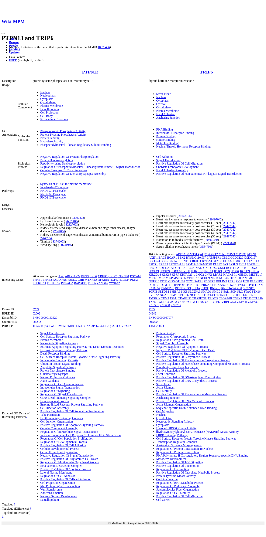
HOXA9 (154, 271)
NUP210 (154, 281)
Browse (14, 42)
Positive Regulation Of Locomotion (177, 465)
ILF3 (200, 271)
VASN (181, 301)
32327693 (72, 224)
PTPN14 (251, 284)
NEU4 (214, 278)
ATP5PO (240, 254)
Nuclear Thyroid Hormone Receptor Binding (183, 146)
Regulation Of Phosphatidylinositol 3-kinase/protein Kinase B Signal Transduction (90, 166)
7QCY (119, 326)
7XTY (128, 326)
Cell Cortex (163, 499)
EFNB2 (47, 279)
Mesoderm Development (171, 459)
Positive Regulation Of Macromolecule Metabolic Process (191, 394)
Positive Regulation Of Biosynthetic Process (183, 357)
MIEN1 (153, 278)
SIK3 (184, 291)
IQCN (226, 271)
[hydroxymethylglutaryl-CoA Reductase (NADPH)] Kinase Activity (197, 431)
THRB (230, 295)
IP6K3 (218, 271)
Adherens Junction (51, 493)
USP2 (173, 301)
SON (233, 291)
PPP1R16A (194, 284)
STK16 (256, 291)
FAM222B (205, 264)
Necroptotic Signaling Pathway (59, 343)
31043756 (184, 216)
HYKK (185, 271)
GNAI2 (197, 267)
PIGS (239, 281)
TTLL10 (257, 298)
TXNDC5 (163, 301)
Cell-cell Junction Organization (59, 452)
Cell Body (46, 115)
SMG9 (216, 291)
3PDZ (95, 326)
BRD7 (93, 276)
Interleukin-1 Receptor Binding (175, 132)
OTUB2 (180, 281)
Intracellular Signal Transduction (60, 387)
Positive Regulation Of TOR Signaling (179, 462)
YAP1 (208, 301)
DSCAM (135, 276)
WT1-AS (198, 301)
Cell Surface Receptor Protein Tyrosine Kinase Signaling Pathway (80, 357)
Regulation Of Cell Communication (62, 384)
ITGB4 (235, 271)
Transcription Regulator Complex (176, 442)
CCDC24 (154, 261)
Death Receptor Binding (55, 353)
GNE (206, 267)
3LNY (87, 326)
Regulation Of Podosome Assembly (177, 486)
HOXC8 (176, 271)
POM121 (154, 284)
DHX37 (228, 261)
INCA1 (208, 271)
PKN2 (134, 279)
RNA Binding (164, 129)
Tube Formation (50, 414)
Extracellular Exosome (54, 119)
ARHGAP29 (73, 276)
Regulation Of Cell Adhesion (57, 476)
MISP (169, 278)
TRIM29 (213, 298)
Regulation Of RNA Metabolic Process (179, 482)
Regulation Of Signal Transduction (61, 394)
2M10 (70, 326)
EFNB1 (37, 279)
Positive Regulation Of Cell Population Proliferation (72, 411)
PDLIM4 (124, 279)
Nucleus (45, 92)
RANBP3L (167, 288)
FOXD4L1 (253, 264)
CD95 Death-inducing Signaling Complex (65, 397)
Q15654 (153, 321)
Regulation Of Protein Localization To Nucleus (184, 448)
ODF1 (164, 281)
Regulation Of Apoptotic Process (176, 336)
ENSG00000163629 (45, 317)
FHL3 (242, 264)
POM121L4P (169, 284)
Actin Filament (165, 387)
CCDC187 (250, 257)
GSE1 (221, 267)
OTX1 (190, 281)
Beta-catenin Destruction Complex (61, 465)
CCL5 (164, 261)
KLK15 (166, 274)
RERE (179, 288)
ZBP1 (225, 301)
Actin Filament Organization (173, 404)
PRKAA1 (207, 284)
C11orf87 (200, 257)
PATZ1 (198, 281)
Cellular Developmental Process (59, 448)
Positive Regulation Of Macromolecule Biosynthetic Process (193, 360)
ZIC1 (233, 301)
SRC (240, 291)
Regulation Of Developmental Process (63, 442)
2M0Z (62, 326)
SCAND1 (249, 288)
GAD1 (160, 267)
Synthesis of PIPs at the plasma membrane (66, 183)
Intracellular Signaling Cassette (59, 360)
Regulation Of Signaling (55, 391)
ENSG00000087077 (161, 317)
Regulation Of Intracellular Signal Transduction (69, 431)
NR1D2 (239, 278)
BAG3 (162, 257)
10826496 (104, 47)
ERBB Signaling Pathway (172, 435)
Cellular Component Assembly (59, 428)
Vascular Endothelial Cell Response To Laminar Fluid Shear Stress (80, 435)
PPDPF (181, 284)
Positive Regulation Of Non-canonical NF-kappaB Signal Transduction (199, 173)
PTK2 (229, 284)
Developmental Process (54, 401)
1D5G (36, 326)
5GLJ (102, 326)
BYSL (190, 257)
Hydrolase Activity (51, 141)
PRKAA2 (220, 284)
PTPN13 (90, 72)
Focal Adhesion (165, 114)
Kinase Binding (165, 139)
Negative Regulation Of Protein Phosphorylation (69, 156)
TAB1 (174, 295)
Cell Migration (165, 411)
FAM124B (192, 264)
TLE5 (244, 295)
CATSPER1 (214, 257)
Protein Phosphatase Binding (57, 370)
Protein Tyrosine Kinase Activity (176, 476)
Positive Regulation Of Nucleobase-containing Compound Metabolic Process (203, 363)
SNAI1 (225, 291)
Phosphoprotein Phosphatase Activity (62, 131)
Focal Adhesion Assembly (172, 170)
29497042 (216, 219)
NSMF (248, 278)
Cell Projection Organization (57, 482)
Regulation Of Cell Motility (173, 493)
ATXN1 (251, 254)
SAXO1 (237, 288)
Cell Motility (164, 391)
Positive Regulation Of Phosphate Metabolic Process (188, 472)
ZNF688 (165, 305)
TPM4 (174, 298)
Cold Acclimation (167, 479)
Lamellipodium (49, 109)
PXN (260, 284)
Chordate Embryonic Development (177, 166)
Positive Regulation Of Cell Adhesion (63, 445)
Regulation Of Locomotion (172, 469)
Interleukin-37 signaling (54, 187)
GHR (81, 279)
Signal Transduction (168, 160)
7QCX (111, 326)
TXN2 (152, 301)
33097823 (78, 217)
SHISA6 (175, 291)
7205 (152, 309)
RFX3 (187, 288)
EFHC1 (257, 261)
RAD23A (154, 288)
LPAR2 (217, 274)
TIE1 (237, 295)
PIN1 (246, 281)
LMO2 (200, 274)
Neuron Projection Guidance (57, 377)
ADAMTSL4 (191, 254)
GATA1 (169, 267)
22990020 (229, 243)
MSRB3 (178, 278)
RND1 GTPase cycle (53, 197)
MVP (187, 278)
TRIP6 (206, 72)
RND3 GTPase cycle (53, 190)
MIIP (162, 278)
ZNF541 (242, 301)
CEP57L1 (175, 261)
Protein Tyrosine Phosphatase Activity (63, 134)
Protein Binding (50, 138)
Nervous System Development (58, 496)
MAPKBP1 (230, 274)
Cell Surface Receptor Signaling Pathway (65, 336)
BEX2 (181, 257)
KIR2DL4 (155, 274)
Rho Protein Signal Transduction (60, 486)
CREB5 (194, 261)
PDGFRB (209, 281)
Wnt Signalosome (51, 489)
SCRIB (153, 291)
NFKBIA (103, 279)
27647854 (59, 231)
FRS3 (152, 267)
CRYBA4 (206, 261)
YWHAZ (114, 283)
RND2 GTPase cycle (53, 194)
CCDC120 (236, 257)
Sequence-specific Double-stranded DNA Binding (186, 408)
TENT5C (219, 295)
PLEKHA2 (53, 283)
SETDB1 (163, 291)
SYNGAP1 (163, 295)
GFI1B (179, 267)
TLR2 (252, 295)
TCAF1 (198, 295)
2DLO (160, 326)
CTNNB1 (123, 276)
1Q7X (44, 326)
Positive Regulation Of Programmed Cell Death (69, 459)
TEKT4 (208, 295)
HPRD (13, 60)
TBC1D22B (185, 295)
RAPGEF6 (80, 283)
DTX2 (248, 261)
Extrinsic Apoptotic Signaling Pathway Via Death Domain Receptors (82, 346)
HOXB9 (165, 271)
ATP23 (230, 254)
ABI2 (179, 254)
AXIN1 (153, 257)
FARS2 (217, 264)
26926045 (72, 221)
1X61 (152, 326)
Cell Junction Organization (56, 421)
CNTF (185, 261)
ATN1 (222, 254)
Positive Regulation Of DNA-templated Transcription (188, 377)
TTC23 (247, 298)
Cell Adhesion (164, 156)
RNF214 (226, 288)
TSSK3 (237, 298)
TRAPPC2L (199, 298)
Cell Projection (49, 112)
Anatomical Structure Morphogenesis (179, 445)
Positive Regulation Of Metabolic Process (181, 370)
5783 (36, 309)
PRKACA (67, 283)
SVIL (152, 295)
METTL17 (255, 274)
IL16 (194, 271)
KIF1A (254, 271)
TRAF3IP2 (185, 298)
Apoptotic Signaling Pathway (58, 367)
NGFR (114, 279)
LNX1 (208, 274)
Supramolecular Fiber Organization (177, 489)
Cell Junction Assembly (54, 408)
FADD (57, 279)
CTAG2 (217, 261)
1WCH (53, 326)
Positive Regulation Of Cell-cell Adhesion (65, 479)
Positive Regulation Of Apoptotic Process (65, 469)
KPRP (175, 274)
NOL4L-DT (226, 278)
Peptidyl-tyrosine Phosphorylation (177, 367)
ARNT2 (213, 254)
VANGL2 (102, 283)
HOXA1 (253, 267)
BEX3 (85, 276)
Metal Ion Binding (167, 143)
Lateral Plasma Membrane (56, 472)
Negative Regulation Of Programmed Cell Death (185, 350)
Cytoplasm (46, 98)
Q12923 (38, 321)
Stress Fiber (163, 93)
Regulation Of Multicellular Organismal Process (69, 462)
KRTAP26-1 (187, 274)
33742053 (59, 241)
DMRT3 (238, 261)
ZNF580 (253, 301)
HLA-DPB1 (240, 267)
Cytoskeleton (48, 102)
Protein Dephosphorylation (56, 160)
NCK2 (195, 278)
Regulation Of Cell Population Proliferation (66, 438)
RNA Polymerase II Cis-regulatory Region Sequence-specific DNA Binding (202, 455)
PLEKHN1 (257, 281)
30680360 (212, 239)
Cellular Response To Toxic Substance (63, 170)
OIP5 (171, 281)
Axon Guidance (49, 380)
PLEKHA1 (39, 283)
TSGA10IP (225, 298)
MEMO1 (243, 274)
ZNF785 (176, 305)
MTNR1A (91, 279)
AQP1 (204, 254)
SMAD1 (206, 291)
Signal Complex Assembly (172, 343)
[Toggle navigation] (3, 33)
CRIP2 (113, 276)
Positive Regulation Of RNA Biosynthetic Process (186, 380)
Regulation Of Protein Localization (177, 452)
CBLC (226, 257)
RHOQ (205, 288)
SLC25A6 (194, 291)
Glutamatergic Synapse (54, 374)
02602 (36, 313)
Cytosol (161, 104)
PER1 (231, 281)
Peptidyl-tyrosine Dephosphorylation (62, 163)
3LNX (78, 326)
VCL (189, 301)
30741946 (66, 244)
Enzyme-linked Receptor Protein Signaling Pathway (71, 404)
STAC (247, 291)
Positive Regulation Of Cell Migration (179, 163)
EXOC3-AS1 (177, 264)
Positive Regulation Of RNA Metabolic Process (185, 401)
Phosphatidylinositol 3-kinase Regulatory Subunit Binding (75, 144)
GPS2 (213, 267)
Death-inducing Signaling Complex (61, 418)
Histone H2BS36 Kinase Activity (176, 428)
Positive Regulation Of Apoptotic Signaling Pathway (72, 425)
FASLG (72, 279)
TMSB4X (155, 298)
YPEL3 (216, 301)
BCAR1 (172, 257)
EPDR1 (153, 264)
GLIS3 (188, 267)
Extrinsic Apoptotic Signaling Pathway (63, 350)
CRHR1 (103, 276)
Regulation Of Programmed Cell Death (180, 340)
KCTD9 (245, 271)
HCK (229, 267)
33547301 (206, 246)
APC (61, 276)
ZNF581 (154, 305)
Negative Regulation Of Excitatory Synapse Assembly (73, 173)
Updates (14, 52)
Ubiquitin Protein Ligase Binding (60, 363)
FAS (64, 279)
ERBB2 (163, 264)
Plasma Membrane (51, 105)
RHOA (196, 288)
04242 (152, 313)
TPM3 (165, 298)
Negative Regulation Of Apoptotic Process (182, 346)
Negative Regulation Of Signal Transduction (67, 455)
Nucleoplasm (48, 95)
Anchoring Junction (168, 117)
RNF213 (215, 288)
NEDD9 (205, 278)
